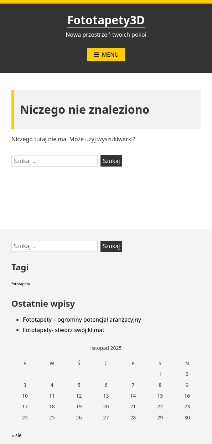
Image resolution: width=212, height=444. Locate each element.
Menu (106, 54)
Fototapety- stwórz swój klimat (63, 330)
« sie (16, 435)
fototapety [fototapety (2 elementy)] (20, 283)
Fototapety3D (106, 19)
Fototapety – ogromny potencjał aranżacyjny (82, 319)
